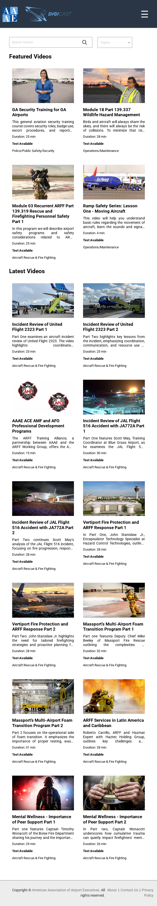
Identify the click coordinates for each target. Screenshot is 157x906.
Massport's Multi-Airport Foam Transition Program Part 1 (113, 626)
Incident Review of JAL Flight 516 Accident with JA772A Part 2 (42, 527)
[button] (84, 42)
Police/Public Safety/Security (33, 151)
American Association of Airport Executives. (66, 890)
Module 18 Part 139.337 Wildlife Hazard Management (111, 112)
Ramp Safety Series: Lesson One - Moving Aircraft (110, 208)
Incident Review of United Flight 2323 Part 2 (108, 327)
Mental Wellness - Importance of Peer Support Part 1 (41, 819)
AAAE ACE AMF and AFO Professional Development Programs (38, 426)
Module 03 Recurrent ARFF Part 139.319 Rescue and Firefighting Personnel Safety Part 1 (43, 213)
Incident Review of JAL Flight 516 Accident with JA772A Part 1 (113, 426)
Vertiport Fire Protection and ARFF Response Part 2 (40, 626)
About (112, 890)
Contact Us (129, 890)
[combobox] (43, 42)
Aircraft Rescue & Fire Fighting (33, 257)
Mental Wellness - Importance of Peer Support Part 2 (112, 819)
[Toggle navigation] (154, 1)
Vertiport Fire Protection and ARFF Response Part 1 (111, 525)
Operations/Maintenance (101, 151)
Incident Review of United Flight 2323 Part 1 (37, 327)
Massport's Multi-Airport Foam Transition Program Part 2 (42, 723)
